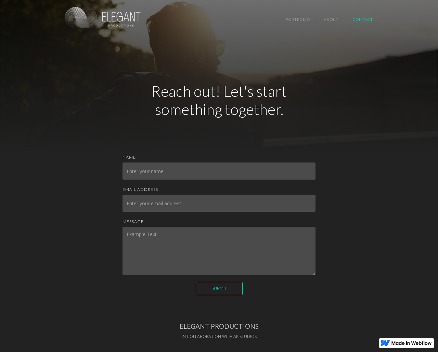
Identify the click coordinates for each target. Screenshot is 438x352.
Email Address (140, 189)
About (331, 19)
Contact (362, 19)
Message (133, 221)
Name (129, 157)
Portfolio (298, 19)
